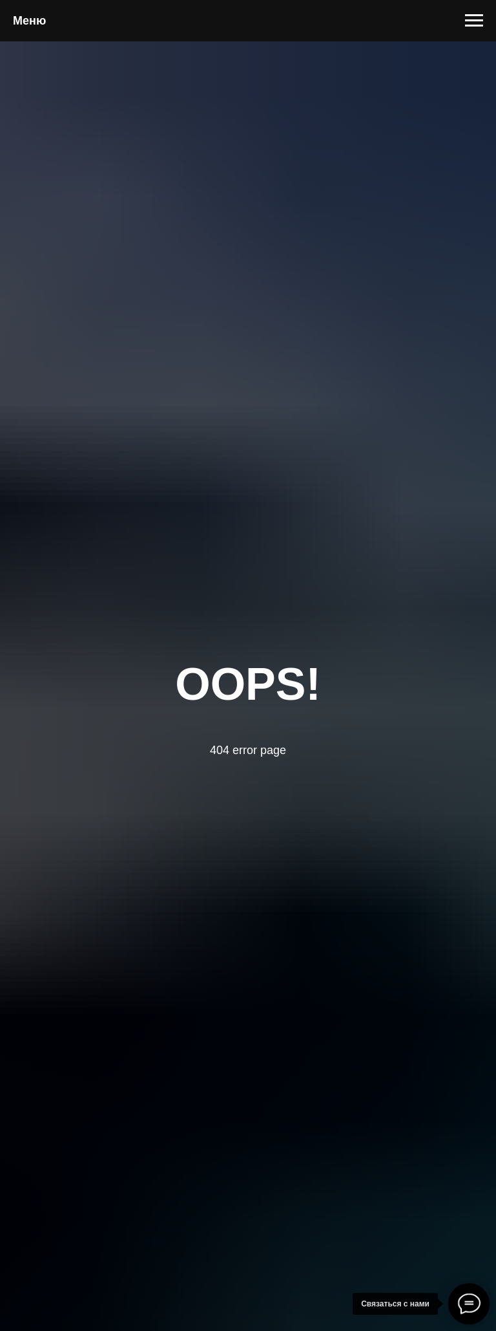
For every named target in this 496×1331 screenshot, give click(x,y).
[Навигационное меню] (474, 20)
